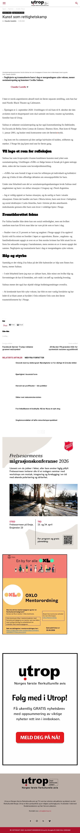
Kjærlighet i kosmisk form (26, 374)
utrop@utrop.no (45, 811)
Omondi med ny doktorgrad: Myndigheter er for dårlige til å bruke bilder (46, 363)
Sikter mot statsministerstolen (28, 397)
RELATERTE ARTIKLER (12, 358)
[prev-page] (39, 431)
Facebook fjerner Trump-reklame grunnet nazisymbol (17, 348)
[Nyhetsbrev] (40, 764)
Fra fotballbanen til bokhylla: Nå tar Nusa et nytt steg (38, 409)
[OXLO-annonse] (34, 633)
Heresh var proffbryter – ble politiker (31, 386)
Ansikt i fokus (20, 9)
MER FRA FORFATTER (34, 358)
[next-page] (43, 431)
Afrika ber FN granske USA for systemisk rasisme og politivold (63, 348)
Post (5, 325)
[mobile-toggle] (4, 3)
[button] (76, 3)
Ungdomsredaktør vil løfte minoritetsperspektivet (36, 420)
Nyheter (11, 9)
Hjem (4, 9)
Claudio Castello (10, 21)
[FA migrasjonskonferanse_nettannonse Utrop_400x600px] (40, 548)
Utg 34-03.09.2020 (18, 12)
